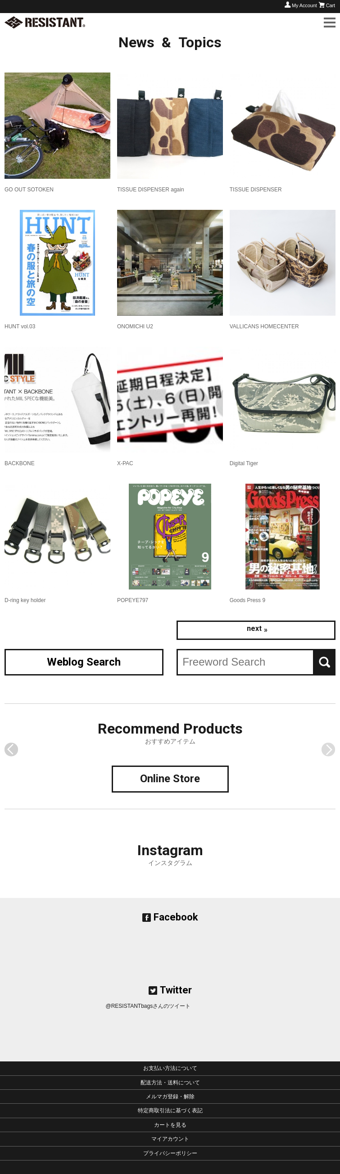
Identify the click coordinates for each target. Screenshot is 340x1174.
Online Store (170, 778)
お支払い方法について (170, 1068)
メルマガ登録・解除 (170, 1096)
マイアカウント (170, 1139)
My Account (304, 5)
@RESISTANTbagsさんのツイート (148, 1006)
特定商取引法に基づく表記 (170, 1110)
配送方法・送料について (170, 1082)
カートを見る (170, 1125)
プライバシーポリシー (170, 1153)
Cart (330, 5)
